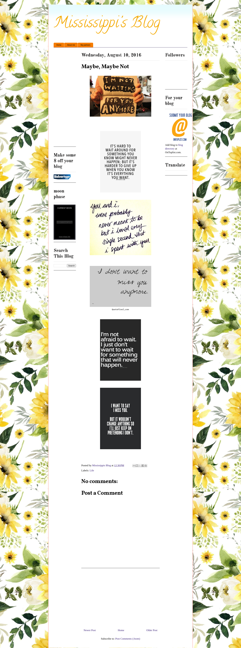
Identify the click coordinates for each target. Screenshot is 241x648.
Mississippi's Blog (107, 24)
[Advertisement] (120, 597)
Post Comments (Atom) (127, 638)
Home (58, 45)
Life (92, 470)
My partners (85, 45)
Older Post (151, 630)
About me (71, 45)
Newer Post (90, 630)
